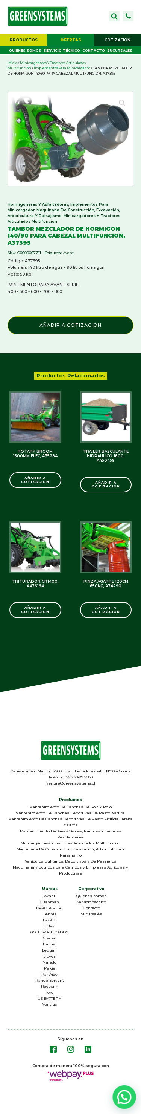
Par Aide (49, 974)
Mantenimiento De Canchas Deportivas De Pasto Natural (70, 813)
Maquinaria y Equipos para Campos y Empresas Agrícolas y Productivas (70, 870)
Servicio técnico (62, 50)
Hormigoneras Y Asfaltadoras (38, 204)
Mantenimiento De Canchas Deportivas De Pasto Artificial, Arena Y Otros (70, 822)
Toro (49, 992)
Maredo (49, 962)
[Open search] (114, 16)
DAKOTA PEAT (49, 908)
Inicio (12, 63)
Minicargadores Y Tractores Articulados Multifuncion (70, 843)
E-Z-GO (49, 920)
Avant (68, 252)
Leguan (49, 950)
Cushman (49, 901)
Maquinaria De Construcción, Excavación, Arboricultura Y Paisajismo (71, 852)
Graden (49, 938)
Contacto (93, 50)
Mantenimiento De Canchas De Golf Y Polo (70, 806)
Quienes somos (25, 50)
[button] (128, 16)
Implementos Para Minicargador (62, 68)
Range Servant (49, 980)
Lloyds (49, 956)
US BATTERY (49, 998)
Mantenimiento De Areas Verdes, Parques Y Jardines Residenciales (70, 834)
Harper (49, 944)
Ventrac (49, 1004)
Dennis (49, 914)
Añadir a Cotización (70, 325)
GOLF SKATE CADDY (49, 932)
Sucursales (119, 50)
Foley (49, 926)
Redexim (49, 986)
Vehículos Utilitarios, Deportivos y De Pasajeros (70, 861)
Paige (49, 968)
